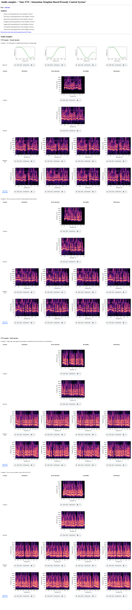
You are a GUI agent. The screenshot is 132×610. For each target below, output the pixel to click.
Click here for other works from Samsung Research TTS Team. (16, 32)
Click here (7, 7)
